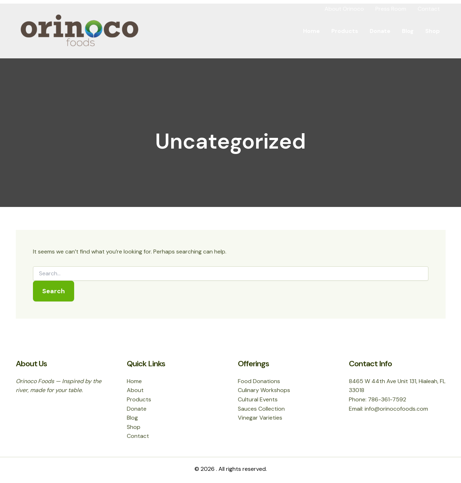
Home (311, 31)
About (135, 390)
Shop (432, 31)
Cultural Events (258, 399)
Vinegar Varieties (260, 417)
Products (344, 31)
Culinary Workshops (264, 390)
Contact (429, 9)
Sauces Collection (261, 408)
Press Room (390, 9)
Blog (408, 31)
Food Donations (259, 381)
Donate (380, 31)
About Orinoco (344, 9)
